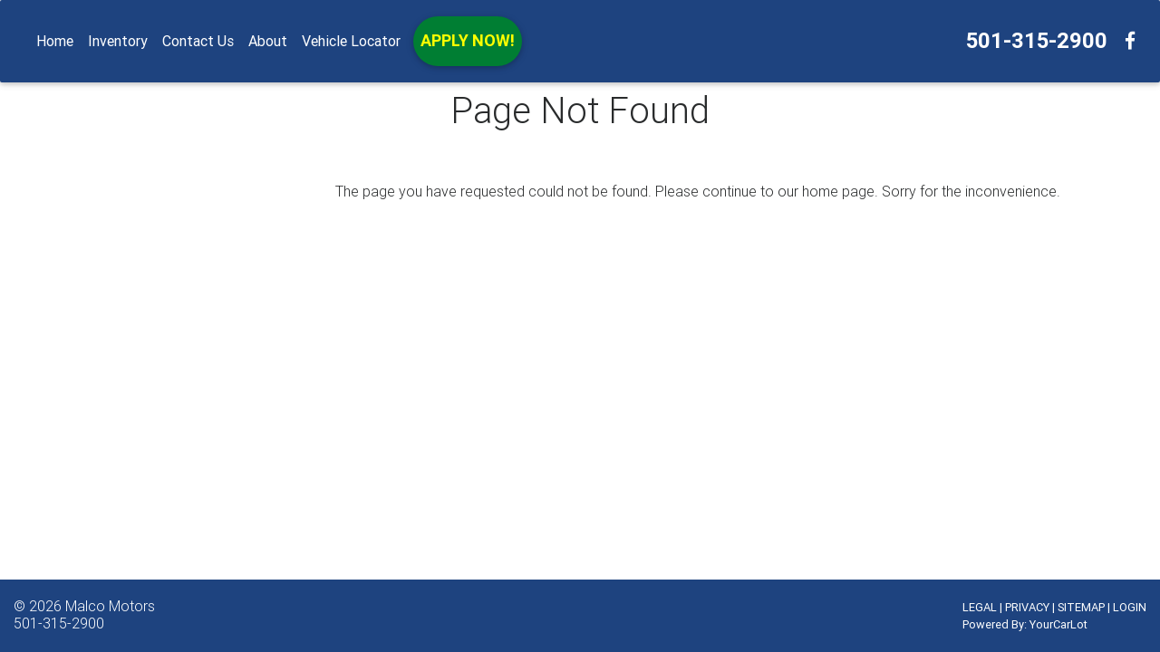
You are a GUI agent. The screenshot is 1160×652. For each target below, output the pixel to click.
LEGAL (979, 607)
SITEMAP (1081, 607)
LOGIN (1129, 607)
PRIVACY (1027, 607)
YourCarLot (1059, 624)
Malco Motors (110, 606)
